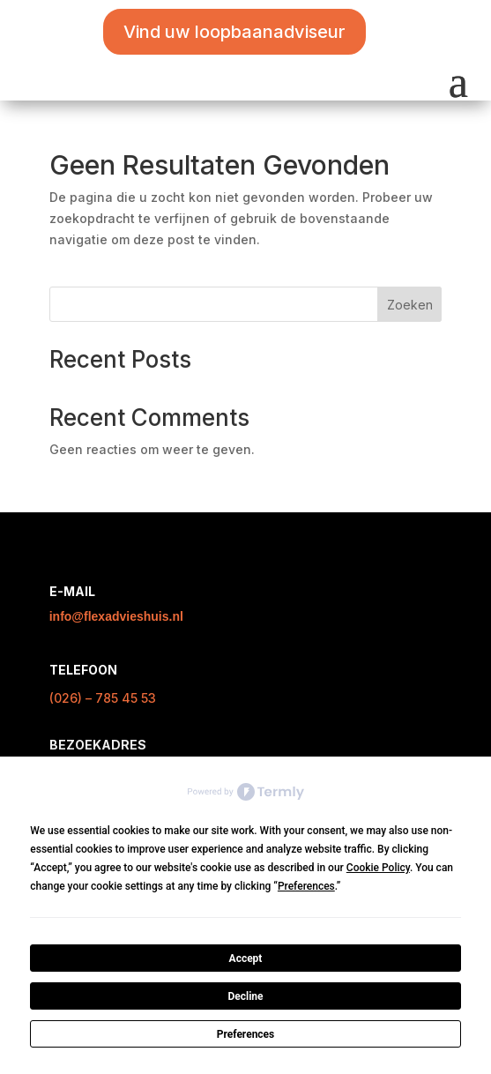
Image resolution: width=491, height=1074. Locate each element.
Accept (246, 958)
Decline (245, 996)
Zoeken (410, 304)
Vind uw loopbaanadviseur (234, 31)
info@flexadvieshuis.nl (116, 616)
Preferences (246, 1034)
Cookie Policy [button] (378, 867)
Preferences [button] (306, 886)
